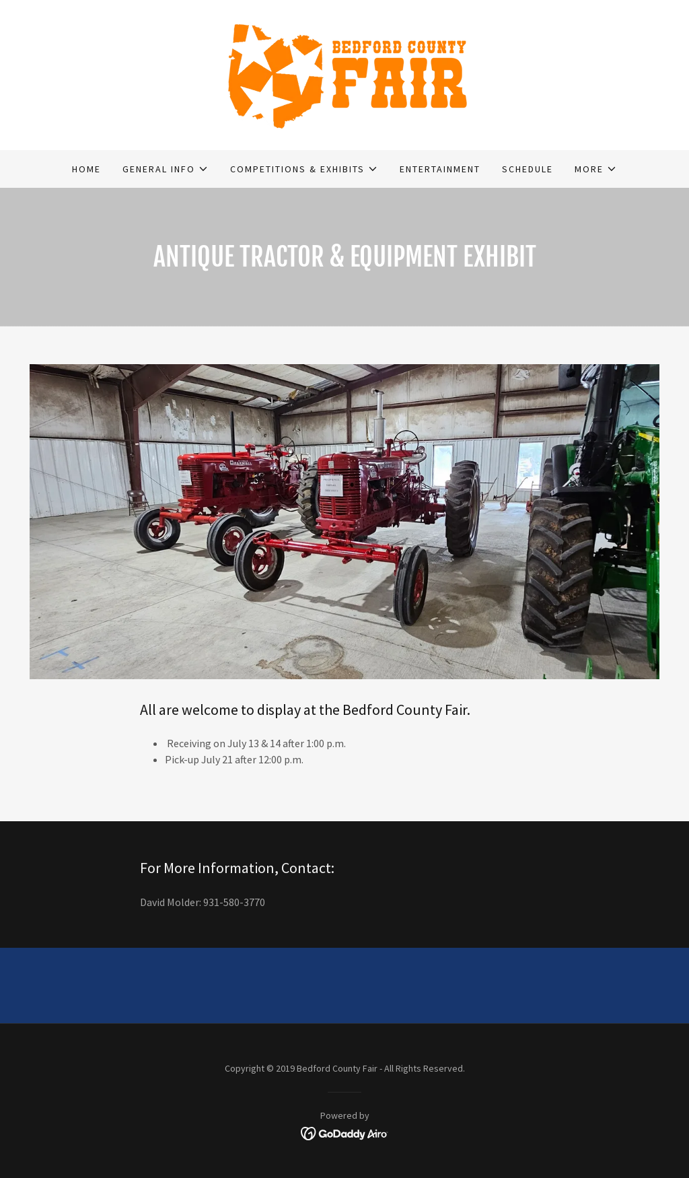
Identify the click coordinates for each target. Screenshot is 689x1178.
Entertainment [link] (440, 169)
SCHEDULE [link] (527, 169)
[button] (165, 169)
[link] (344, 73)
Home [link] (86, 169)
